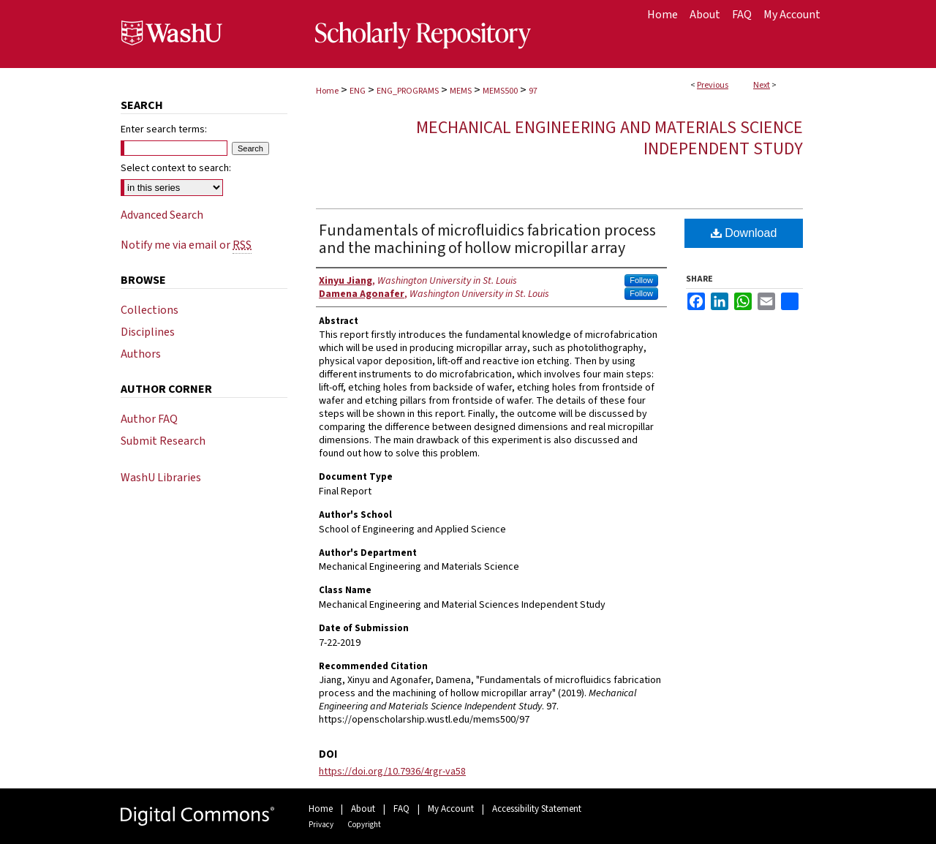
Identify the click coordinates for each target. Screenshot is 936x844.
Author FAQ (149, 419)
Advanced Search (162, 215)
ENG (358, 91)
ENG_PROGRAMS (408, 91)
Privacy (321, 824)
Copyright (364, 824)
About (363, 808)
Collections (149, 310)
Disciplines (148, 332)
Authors (141, 354)
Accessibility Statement (536, 808)
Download (744, 233)
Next (761, 85)
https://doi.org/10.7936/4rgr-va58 (392, 771)
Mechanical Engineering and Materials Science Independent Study (609, 138)
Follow (641, 280)
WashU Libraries (161, 478)
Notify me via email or (186, 245)
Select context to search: (176, 168)
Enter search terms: (164, 129)
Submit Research (163, 441)
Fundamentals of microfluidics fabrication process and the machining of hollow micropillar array (487, 239)
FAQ (401, 808)
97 (533, 91)
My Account (451, 808)
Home (327, 91)
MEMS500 (500, 91)
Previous (712, 85)
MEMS (461, 91)
